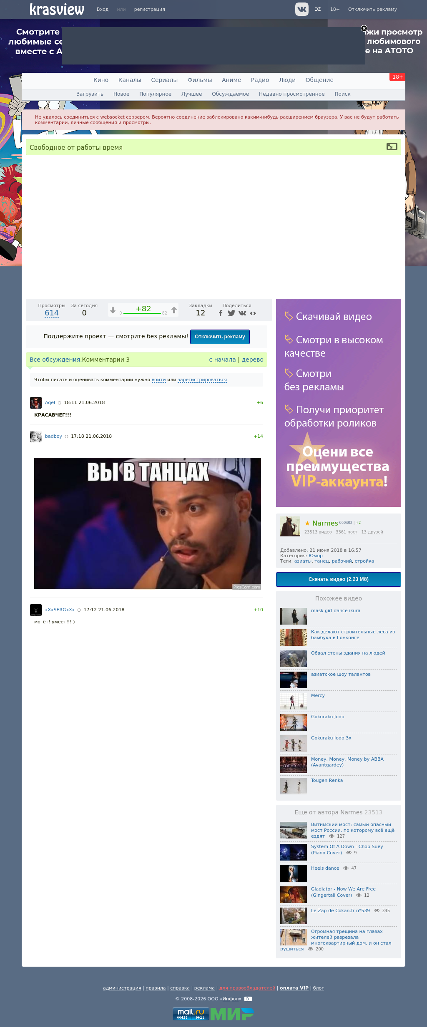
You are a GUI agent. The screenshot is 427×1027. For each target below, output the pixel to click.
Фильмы (200, 80)
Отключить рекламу (372, 9)
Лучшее (191, 94)
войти (159, 592)
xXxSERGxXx (60, 822)
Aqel (50, 615)
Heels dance (325, 868)
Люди (287, 80)
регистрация (149, 9)
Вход (102, 9)
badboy (53, 648)
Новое (121, 94)
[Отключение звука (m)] (226, 504)
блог (318, 988)
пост (352, 532)
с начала (222, 571)
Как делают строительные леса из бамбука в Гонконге (353, 634)
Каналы (129, 80)
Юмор (316, 555)
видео (325, 532)
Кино (100, 80)
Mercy (318, 695)
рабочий (342, 561)
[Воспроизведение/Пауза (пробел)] (33, 504)
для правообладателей (247, 988)
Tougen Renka (327, 780)
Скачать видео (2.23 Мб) (339, 579)
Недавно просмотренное (292, 94)
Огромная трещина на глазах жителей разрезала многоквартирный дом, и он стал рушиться (336, 940)
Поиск (342, 94)
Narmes (321, 523)
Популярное (155, 94)
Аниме (231, 80)
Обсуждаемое (230, 94)
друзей (375, 532)
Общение (320, 80)
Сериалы (164, 80)
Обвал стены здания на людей (348, 653)
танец (321, 561)
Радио (260, 80)
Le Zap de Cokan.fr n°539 (340, 910)
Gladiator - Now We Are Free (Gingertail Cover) (343, 892)
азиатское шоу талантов (341, 674)
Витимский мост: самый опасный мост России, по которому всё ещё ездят (352, 830)
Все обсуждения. (56, 571)
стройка (364, 561)
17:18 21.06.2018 (91, 648)
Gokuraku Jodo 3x (331, 738)
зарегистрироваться (202, 592)
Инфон (231, 999)
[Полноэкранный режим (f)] (264, 504)
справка (180, 988)
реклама (204, 988)
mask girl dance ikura (336, 610)
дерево (252, 571)
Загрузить (89, 94)
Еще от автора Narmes (339, 812)
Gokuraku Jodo (327, 716)
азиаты (303, 561)
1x (211, 503)
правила (156, 988)
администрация (122, 988)
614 (52, 525)
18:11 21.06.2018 (84, 615)
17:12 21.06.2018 (103, 822)
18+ (335, 9)
